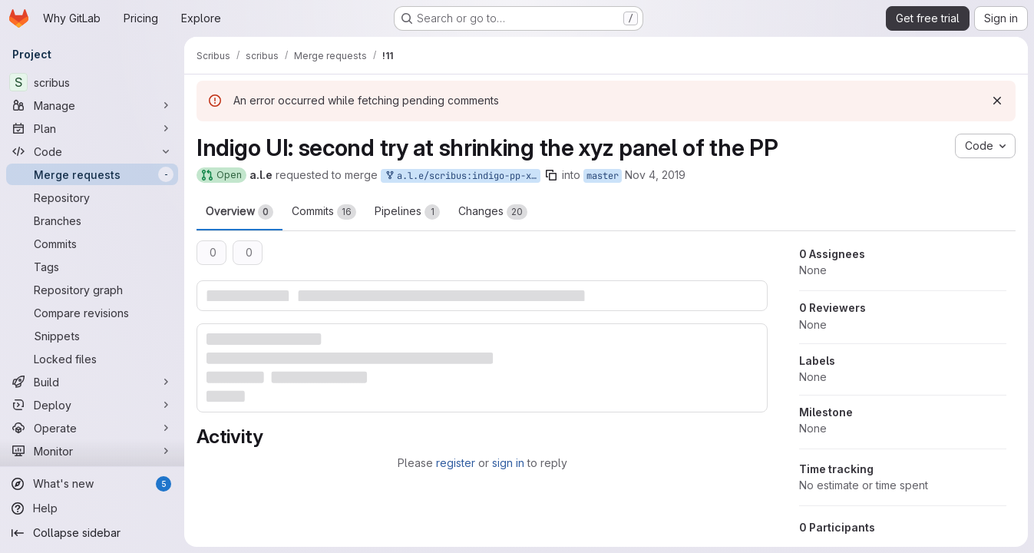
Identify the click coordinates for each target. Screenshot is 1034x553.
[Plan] (92, 128)
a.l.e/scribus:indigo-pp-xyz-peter (462, 176)
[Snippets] (92, 335)
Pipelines (407, 212)
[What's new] (92, 484)
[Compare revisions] (92, 312)
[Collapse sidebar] (92, 533)
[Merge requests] (92, 174)
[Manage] (92, 105)
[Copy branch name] (551, 175)
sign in (508, 462)
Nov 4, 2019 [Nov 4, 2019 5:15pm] (655, 174)
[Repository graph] (92, 289)
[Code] (92, 151)
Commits (324, 212)
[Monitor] (92, 451)
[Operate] (92, 428)
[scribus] (92, 82)
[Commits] (92, 243)
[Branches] (92, 220)
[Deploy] (92, 405)
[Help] (92, 508)
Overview (239, 212)
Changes (492, 212)
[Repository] (92, 197)
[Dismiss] (997, 100)
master (602, 176)
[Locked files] (92, 358)
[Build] (92, 381)
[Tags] (92, 266)
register (455, 462)
